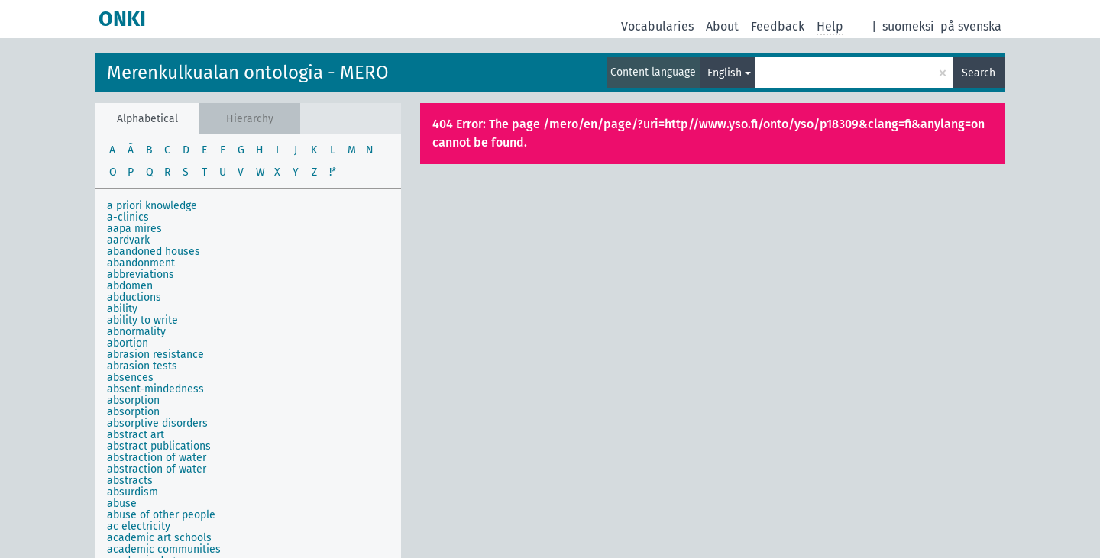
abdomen (130, 285)
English (724, 72)
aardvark (128, 240)
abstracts (130, 480)
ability (122, 308)
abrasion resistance (155, 354)
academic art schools (159, 537)
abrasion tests (142, 366)
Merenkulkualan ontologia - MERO (248, 72)
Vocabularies (657, 26)
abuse (122, 503)
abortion (127, 343)
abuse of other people (161, 514)
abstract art (135, 434)
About (722, 26)
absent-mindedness (155, 388)
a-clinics (128, 217)
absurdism (132, 491)
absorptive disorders (157, 423)
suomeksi (908, 26)
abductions (134, 297)
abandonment (141, 262)
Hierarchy (249, 118)
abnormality (136, 331)
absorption (133, 400)
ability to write (142, 320)
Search (978, 72)
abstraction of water (156, 457)
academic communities (164, 549)
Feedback (777, 26)
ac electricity (138, 526)
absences (130, 377)
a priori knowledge (152, 205)
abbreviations (140, 274)
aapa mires (134, 228)
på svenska (970, 26)
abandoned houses (153, 251)
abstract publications (159, 446)
